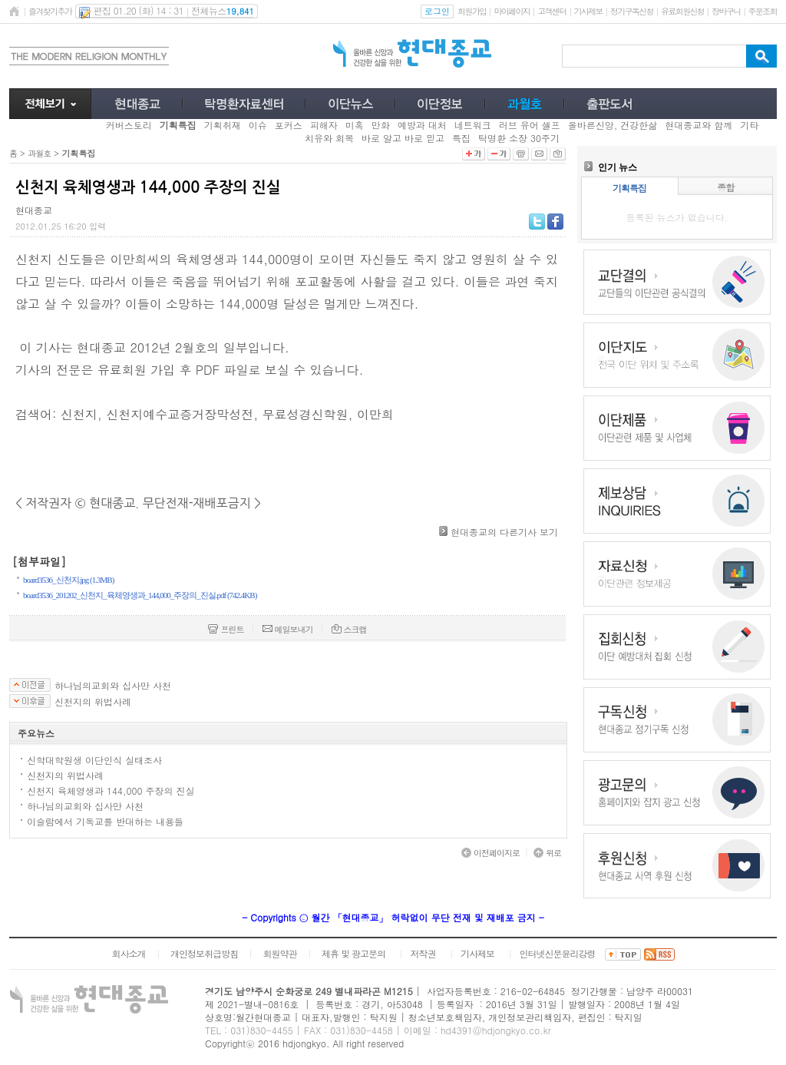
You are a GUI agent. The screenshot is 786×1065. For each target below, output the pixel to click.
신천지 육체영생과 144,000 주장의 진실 (111, 790)
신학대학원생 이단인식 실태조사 (94, 759)
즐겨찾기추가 (49, 11)
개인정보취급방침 (204, 953)
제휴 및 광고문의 (353, 953)
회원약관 (279, 953)
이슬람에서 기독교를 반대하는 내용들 (105, 821)
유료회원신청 (682, 11)
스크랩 (349, 629)
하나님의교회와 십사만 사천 (112, 686)
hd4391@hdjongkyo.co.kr (496, 1030)
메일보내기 (288, 629)
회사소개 (128, 953)
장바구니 (726, 11)
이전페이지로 (490, 852)
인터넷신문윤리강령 (558, 953)
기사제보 (588, 11)
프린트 (225, 629)
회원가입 (471, 11)
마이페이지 (512, 11)
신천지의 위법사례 (92, 702)
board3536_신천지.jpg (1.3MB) (68, 579)
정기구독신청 (631, 11)
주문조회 (762, 11)
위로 (547, 852)
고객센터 (551, 11)
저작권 (423, 953)
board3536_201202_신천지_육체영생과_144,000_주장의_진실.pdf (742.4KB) (139, 595)
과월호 (39, 153)
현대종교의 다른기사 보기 (504, 531)
